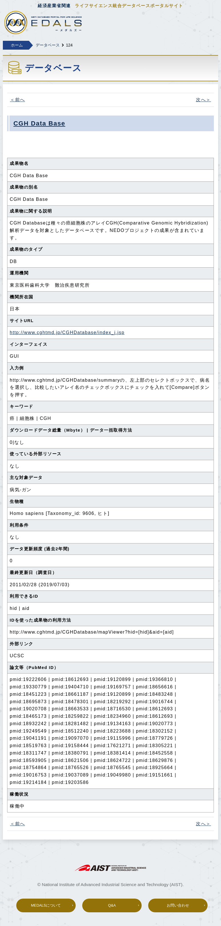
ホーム (17, 45)
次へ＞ (203, 99)
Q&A (112, 905)
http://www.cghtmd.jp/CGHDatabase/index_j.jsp (67, 332)
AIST (110, 868)
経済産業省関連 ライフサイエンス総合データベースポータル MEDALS (43, 23)
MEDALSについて (46, 905)
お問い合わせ (178, 905)
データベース (48, 45)
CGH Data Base (39, 123)
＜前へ (17, 99)
